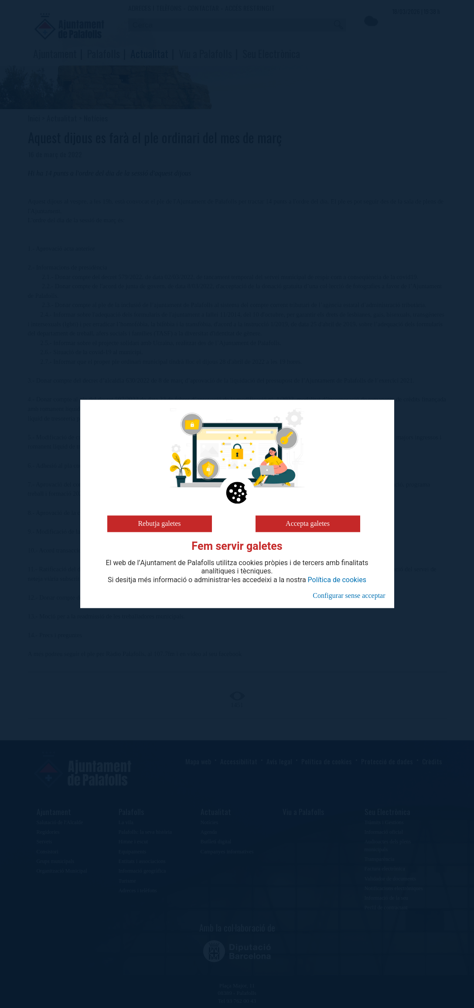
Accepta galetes (308, 523)
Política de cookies (337, 580)
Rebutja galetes (159, 523)
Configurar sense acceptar (349, 595)
